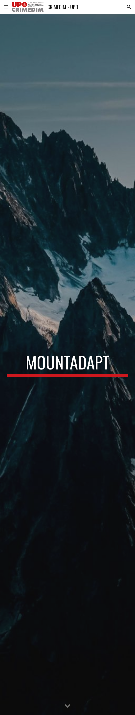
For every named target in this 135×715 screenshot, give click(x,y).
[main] (67, 364)
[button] (6, 7)
